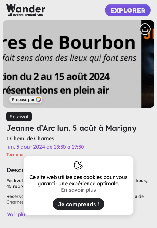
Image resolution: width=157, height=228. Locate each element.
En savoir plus (78, 190)
